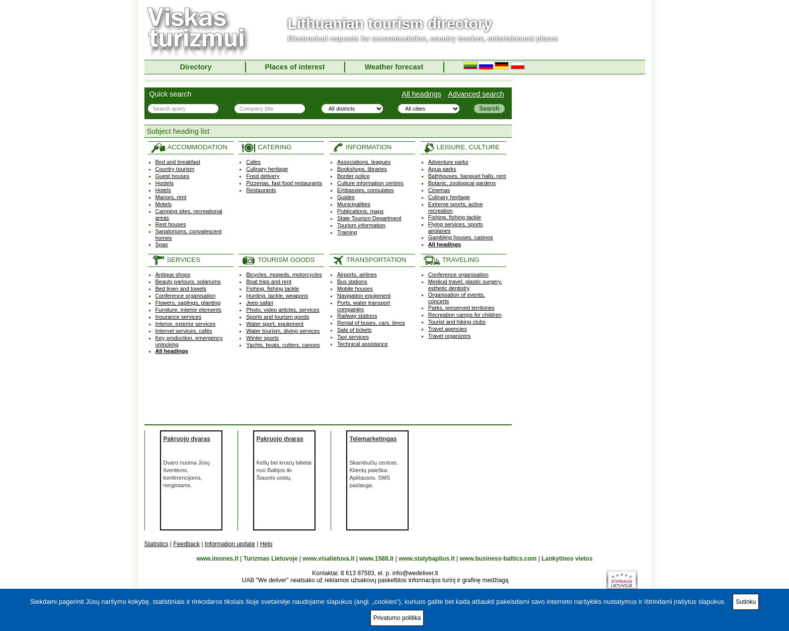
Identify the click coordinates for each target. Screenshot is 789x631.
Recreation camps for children (465, 315)
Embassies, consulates (365, 190)
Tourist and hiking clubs (457, 322)
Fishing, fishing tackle (454, 217)
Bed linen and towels (181, 289)
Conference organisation (185, 296)
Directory (195, 67)
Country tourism (175, 169)
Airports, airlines (357, 275)
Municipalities (353, 204)
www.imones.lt (217, 558)
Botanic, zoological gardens (462, 183)
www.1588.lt (376, 558)
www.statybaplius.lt (427, 558)
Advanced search (476, 94)
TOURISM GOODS (277, 259)
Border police (353, 176)
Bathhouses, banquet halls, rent (467, 176)
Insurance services (178, 317)
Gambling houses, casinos (460, 237)
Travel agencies (447, 329)
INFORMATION (361, 147)
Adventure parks (448, 162)
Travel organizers (449, 336)
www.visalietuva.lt (328, 558)
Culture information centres (370, 183)
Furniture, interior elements (188, 310)
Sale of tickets (354, 330)
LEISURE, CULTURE (461, 147)
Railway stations (357, 316)
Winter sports (262, 338)
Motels (163, 204)
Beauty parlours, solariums (188, 282)
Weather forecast (394, 67)
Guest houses (172, 176)
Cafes (253, 162)
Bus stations (352, 282)
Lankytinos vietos (566, 558)
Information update (230, 544)
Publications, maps (360, 211)
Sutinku (746, 601)
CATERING (266, 147)
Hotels (163, 190)
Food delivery (262, 176)
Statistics (156, 544)
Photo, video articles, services (283, 310)
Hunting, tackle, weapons (277, 296)
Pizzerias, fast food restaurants (284, 183)
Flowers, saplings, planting (188, 303)
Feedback (186, 544)
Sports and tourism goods (277, 317)
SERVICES (175, 259)
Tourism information (361, 225)
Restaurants (261, 190)
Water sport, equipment (274, 324)
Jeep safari (259, 303)
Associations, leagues (363, 162)
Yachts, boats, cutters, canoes (283, 345)
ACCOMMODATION (188, 147)
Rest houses (170, 224)
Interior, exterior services (185, 324)
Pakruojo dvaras (187, 438)
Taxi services (353, 337)
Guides (346, 197)
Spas (161, 244)
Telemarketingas (373, 438)
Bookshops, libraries (362, 169)
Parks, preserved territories (461, 308)
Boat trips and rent (268, 282)
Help (266, 544)
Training (347, 232)
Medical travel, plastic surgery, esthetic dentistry (465, 285)
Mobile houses (355, 289)
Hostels (164, 183)
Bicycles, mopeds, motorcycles (284, 275)
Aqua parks (442, 169)
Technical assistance (362, 344)
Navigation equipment (363, 296)
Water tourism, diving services (283, 331)
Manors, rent (171, 197)
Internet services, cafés (183, 331)
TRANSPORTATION (369, 259)
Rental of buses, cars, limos (371, 323)
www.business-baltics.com (498, 558)
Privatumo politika (397, 617)
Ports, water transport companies (363, 306)
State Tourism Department (369, 218)
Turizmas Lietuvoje (271, 558)
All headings (421, 94)
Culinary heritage (267, 169)
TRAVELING (451, 259)
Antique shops (173, 275)
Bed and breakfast (177, 162)
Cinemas (439, 190)
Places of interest (295, 67)
